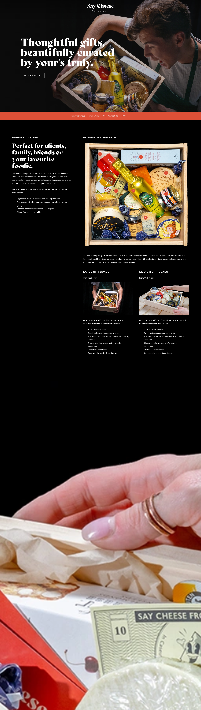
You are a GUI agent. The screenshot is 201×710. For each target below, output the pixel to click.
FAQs (124, 116)
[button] (32, 75)
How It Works (93, 116)
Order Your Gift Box (110, 116)
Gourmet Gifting (78, 116)
